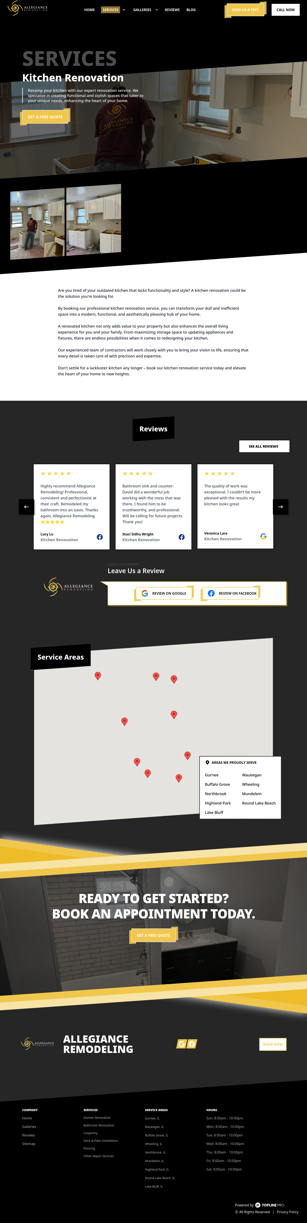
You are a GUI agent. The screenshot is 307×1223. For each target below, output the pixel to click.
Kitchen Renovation (97, 1118)
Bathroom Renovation (99, 1125)
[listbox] (153, 507)
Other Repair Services (99, 1156)
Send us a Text (245, 9)
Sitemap (28, 1143)
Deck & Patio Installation (101, 1141)
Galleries (29, 1126)
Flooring (89, 1148)
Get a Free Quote (45, 116)
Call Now (286, 9)
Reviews (28, 1135)
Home (27, 1118)
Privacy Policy (287, 1212)
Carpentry (91, 1133)
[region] (153, 507)
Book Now (273, 1044)
